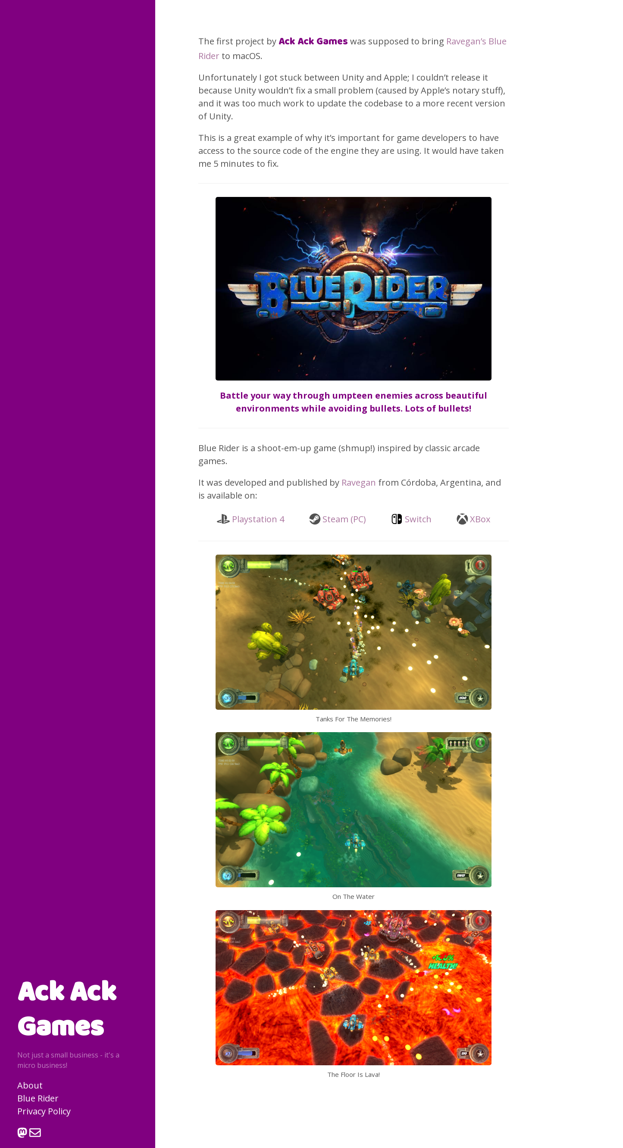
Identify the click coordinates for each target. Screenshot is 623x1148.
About (30, 1085)
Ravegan (358, 482)
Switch (418, 519)
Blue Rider (38, 1098)
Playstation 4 (258, 519)
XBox (480, 519)
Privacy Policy (44, 1111)
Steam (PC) (344, 519)
